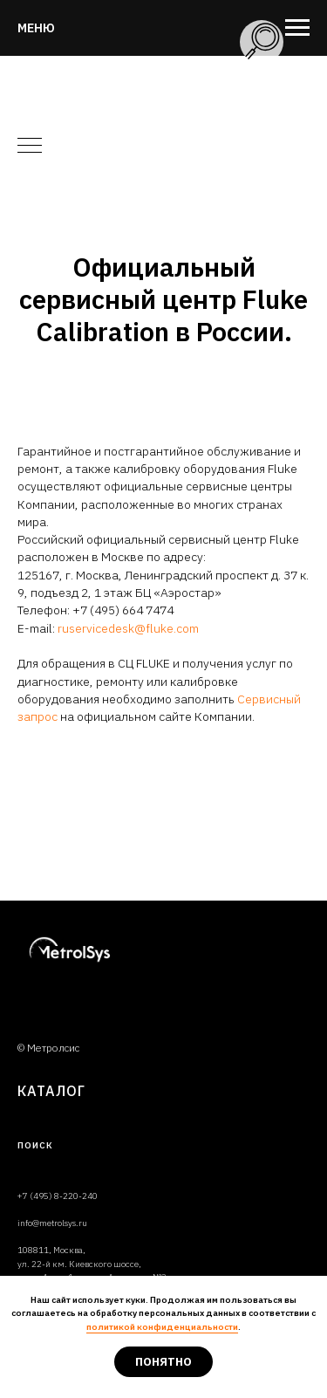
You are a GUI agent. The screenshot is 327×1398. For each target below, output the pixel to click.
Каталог (51, 1091)
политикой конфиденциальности (162, 1327)
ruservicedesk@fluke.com (128, 628)
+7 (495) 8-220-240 (57, 1196)
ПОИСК (35, 1145)
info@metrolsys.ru (52, 1223)
